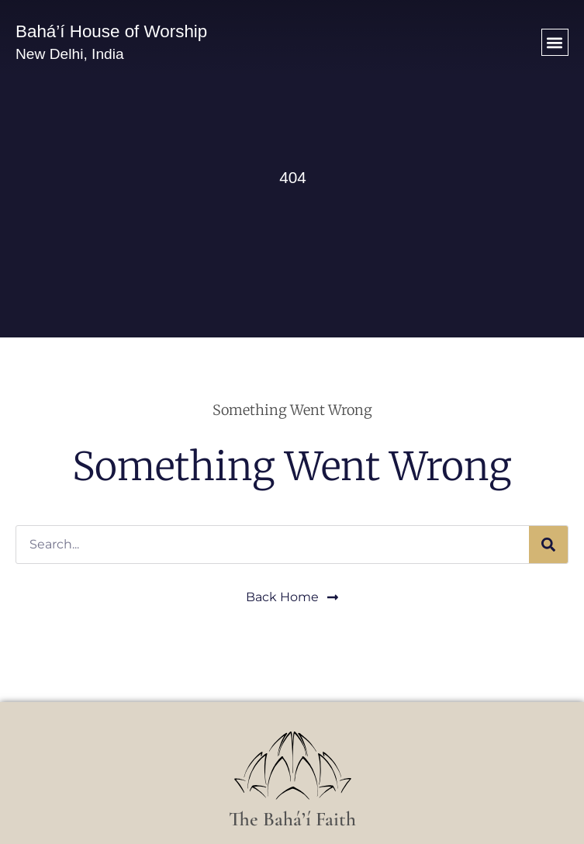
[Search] (548, 544)
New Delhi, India (70, 54)
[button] (554, 42)
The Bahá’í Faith (292, 819)
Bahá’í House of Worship (111, 31)
